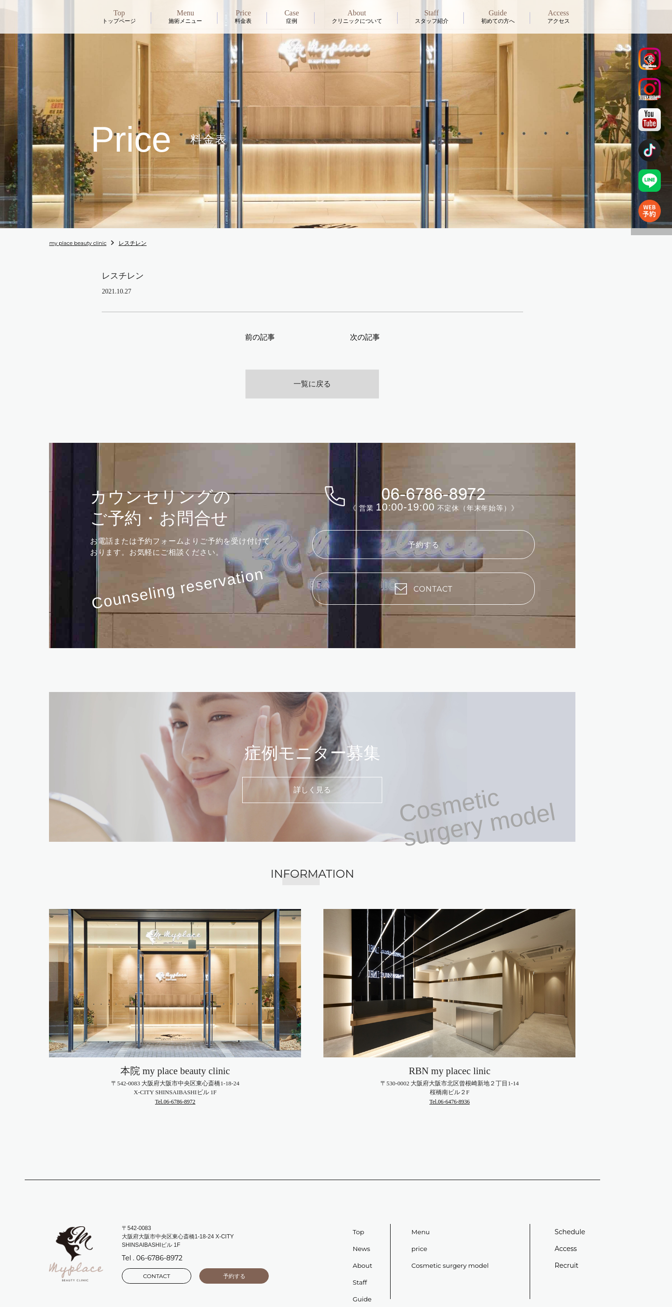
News (362, 1234)
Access (566, 1234)
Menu (421, 1217)
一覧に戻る (312, 366)
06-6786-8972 (434, 473)
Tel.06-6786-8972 (175, 1086)
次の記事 (365, 336)
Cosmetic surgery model (451, 1250)
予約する (423, 526)
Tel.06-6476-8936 (449, 1086)
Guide (362, 1284)
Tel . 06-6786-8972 (151, 1244)
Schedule (570, 1217)
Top (359, 1217)
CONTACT (156, 1260)
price (420, 1234)
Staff (360, 1267)
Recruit (567, 1250)
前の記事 (260, 336)
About (363, 1250)
